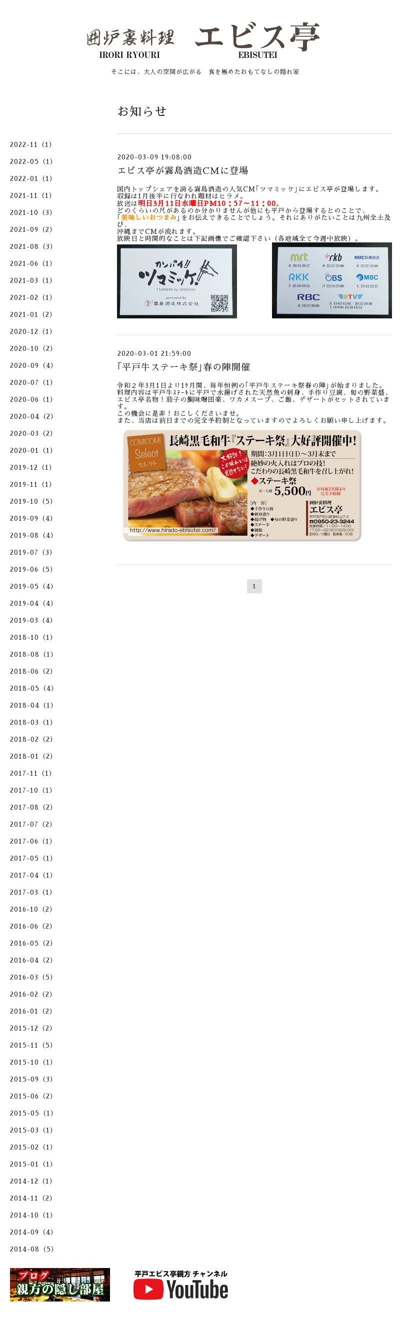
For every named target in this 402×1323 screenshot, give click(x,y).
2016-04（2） (33, 960)
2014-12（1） (33, 1181)
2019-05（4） (34, 586)
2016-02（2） (33, 994)
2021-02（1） (33, 297)
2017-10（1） (33, 790)
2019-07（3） (33, 552)
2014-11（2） (33, 1198)
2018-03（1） (33, 722)
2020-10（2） (33, 348)
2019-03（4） (33, 620)
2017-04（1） (33, 875)
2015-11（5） (33, 1045)
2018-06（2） (33, 671)
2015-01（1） (33, 1164)
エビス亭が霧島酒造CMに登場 (182, 170)
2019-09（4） (33, 518)
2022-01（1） (33, 178)
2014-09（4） (34, 1232)
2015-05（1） (34, 1113)
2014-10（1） (33, 1215)
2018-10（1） (33, 637)
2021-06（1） (33, 263)
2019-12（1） (33, 467)
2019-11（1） (33, 484)
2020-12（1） (33, 331)
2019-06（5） (33, 569)
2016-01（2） (33, 1011)
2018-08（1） (34, 654)
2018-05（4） (34, 688)
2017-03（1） (33, 892)
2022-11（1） (33, 144)
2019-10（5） (33, 501)
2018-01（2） (33, 756)
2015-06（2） (33, 1096)
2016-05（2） (33, 943)
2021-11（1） (33, 195)
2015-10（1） (33, 1062)
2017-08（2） (33, 807)
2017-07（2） (33, 824)
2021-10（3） (33, 212)
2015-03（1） (33, 1130)
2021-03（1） (33, 280)
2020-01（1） (33, 450)
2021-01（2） (33, 314)
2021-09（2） (33, 229)
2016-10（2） (33, 909)
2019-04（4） (34, 603)
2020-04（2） (34, 416)
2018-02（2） (33, 739)
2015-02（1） (33, 1147)
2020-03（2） (33, 433)
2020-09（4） (34, 365)
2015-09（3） (33, 1079)
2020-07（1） (33, 382)
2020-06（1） (33, 399)
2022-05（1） (33, 161)
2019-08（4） (34, 535)
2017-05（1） (33, 858)
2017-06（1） (33, 841)
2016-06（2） (33, 926)
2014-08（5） (34, 1249)
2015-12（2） (33, 1028)
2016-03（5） (33, 977)
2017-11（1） (33, 773)
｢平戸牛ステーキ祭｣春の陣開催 (183, 367)
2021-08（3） (33, 246)
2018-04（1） (34, 705)
